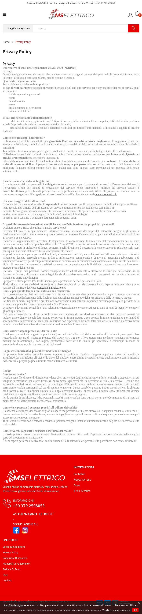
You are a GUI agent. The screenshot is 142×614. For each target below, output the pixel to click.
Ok (135, 610)
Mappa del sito (82, 479)
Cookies (7, 580)
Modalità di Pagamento (16, 563)
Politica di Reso (11, 569)
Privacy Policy (10, 552)
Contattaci (79, 474)
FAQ (5, 574)
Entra (77, 485)
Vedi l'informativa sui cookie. (116, 610)
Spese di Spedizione (14, 546)
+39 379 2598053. (106, 3)
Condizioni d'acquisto (15, 558)
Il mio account (82, 490)
